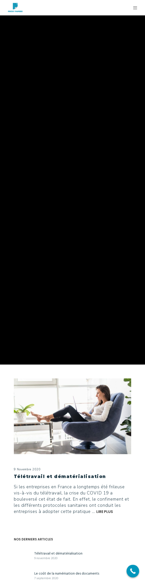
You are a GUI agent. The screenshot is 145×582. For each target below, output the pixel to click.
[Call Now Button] (133, 571)
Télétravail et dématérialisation (58, 553)
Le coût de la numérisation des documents (66, 573)
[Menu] (133, 7)
